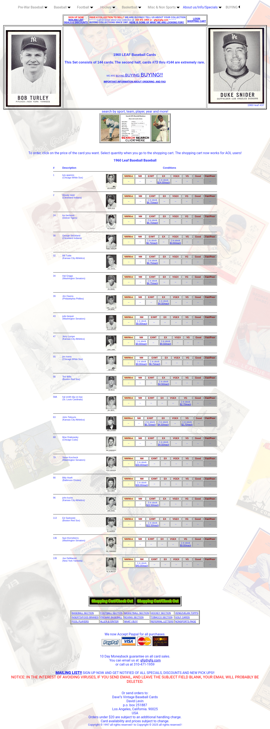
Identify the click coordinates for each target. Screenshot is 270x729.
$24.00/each (163, 182)
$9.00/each (141, 323)
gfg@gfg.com (150, 660)
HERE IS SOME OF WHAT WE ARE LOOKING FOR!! (156, 22)
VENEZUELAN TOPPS (186, 613)
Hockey (108, 7)
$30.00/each (142, 465)
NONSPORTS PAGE (185, 621)
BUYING (233, 7)
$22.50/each (152, 505)
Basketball (131, 7)
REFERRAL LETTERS (162, 621)
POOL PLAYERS (80, 621)
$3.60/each (175, 243)
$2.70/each (185, 404)
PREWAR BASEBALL (111, 617)
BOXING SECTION (134, 617)
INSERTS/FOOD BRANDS (85, 617)
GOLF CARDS (182, 617)
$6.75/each (152, 202)
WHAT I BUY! (131, 621)
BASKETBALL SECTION (136, 613)
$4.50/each (163, 303)
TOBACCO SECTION (162, 617)
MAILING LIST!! (68, 672)
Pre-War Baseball (32, 7)
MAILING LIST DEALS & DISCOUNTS (76, 21)
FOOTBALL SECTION (111, 613)
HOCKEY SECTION (161, 613)
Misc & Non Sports (164, 7)
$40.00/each (142, 565)
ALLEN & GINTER (109, 621)
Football (85, 7)
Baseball (62, 7)
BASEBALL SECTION (83, 613)
